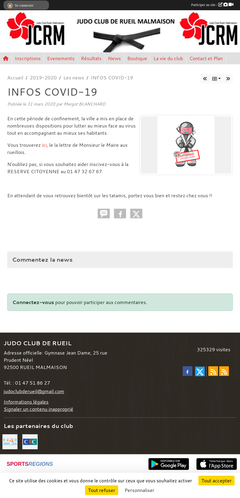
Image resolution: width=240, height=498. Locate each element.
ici (44, 145)
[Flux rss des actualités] (213, 371)
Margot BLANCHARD (85, 104)
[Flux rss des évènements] (224, 371)
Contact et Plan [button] (206, 58)
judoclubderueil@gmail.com (34, 391)
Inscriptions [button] (28, 58)
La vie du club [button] (168, 58)
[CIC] (29, 441)
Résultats (91, 58)
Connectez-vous (33, 302)
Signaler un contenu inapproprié (38, 409)
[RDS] (9, 441)
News (114, 58)
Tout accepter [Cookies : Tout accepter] (216, 480)
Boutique (137, 58)
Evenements (60, 58)
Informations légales (26, 401)
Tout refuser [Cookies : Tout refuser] (101, 490)
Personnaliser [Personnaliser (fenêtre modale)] (139, 490)
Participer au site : (212, 5)
